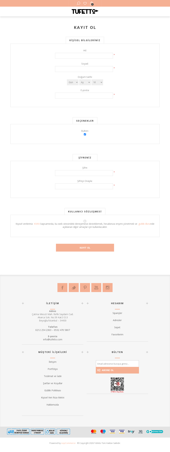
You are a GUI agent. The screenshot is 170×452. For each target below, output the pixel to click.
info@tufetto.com (52, 339)
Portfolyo (53, 369)
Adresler (117, 320)
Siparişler (117, 313)
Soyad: (84, 63)
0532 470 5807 (62, 330)
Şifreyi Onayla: (84, 181)
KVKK (37, 223)
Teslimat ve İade (53, 376)
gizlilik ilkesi (144, 223)
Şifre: (85, 167)
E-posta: (85, 90)
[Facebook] (62, 287)
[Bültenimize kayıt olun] (117, 363)
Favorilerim (85, 3)
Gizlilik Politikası (52, 390)
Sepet (117, 327)
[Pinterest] (85, 287)
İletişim (52, 361)
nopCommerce (68, 443)
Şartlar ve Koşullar (52, 383)
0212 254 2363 (43, 330)
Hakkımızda (52, 404)
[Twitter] (74, 287)
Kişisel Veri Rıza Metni (52, 397)
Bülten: (85, 130)
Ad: (85, 50)
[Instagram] (108, 287)
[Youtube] (96, 287)
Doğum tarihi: (85, 76)
